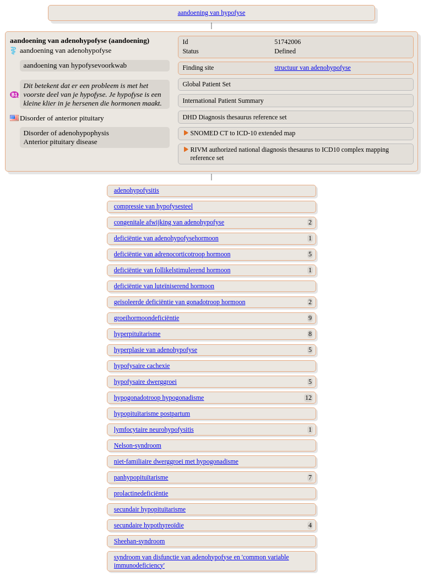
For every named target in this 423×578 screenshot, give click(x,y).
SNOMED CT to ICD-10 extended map (242, 133)
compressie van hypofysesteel (153, 206)
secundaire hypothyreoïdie (149, 525)
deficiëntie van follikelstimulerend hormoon (172, 270)
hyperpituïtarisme (137, 334)
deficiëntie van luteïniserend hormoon (164, 286)
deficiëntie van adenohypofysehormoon (166, 238)
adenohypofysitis (136, 190)
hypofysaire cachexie (142, 366)
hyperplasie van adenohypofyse (155, 350)
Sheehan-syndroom (139, 541)
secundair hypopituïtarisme (150, 509)
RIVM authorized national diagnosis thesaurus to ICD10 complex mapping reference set (289, 154)
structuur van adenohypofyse (312, 67)
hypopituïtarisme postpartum (152, 413)
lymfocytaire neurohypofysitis (154, 429)
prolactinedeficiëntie (141, 493)
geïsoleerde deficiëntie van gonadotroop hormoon (180, 302)
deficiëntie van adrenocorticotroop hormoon (172, 254)
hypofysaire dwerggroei (145, 382)
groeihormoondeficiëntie (147, 318)
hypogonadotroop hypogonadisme (159, 397)
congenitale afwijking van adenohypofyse (169, 222)
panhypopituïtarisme (141, 477)
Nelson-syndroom (137, 445)
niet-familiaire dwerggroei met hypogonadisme (176, 461)
